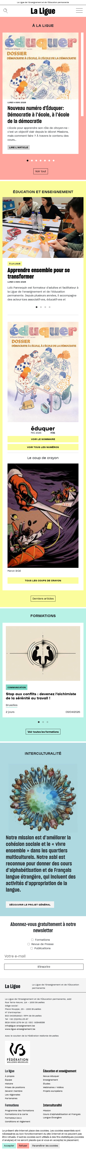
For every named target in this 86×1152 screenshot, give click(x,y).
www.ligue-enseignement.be (20, 1029)
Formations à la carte (16, 1114)
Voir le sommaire (43, 438)
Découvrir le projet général (30, 904)
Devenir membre (13, 1091)
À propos (9, 1076)
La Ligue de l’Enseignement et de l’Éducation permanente (43, 2)
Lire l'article (18, 147)
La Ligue (43, 11)
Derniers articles (43, 598)
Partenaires (11, 1098)
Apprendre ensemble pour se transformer (39, 273)
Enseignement (50, 1080)
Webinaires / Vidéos (53, 1087)
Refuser (23, 1145)
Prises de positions (15, 1087)
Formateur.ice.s (13, 1118)
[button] (79, 10)
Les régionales (12, 1094)
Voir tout (40, 171)
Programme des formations (19, 1110)
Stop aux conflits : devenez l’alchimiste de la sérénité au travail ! (41, 695)
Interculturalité (52, 1105)
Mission (47, 1110)
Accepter (9, 1145)
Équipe (8, 1080)
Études (46, 1083)
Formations (42, 940)
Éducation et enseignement (59, 1071)
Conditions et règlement (17, 1121)
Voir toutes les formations (43, 731)
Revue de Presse (42, 944)
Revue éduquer (51, 1076)
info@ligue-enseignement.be (20, 1025)
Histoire (9, 1083)
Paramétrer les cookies (45, 1145)
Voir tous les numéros (43, 446)
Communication (17, 687)
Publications (42, 948)
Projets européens (52, 1091)
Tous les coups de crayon (43, 580)
